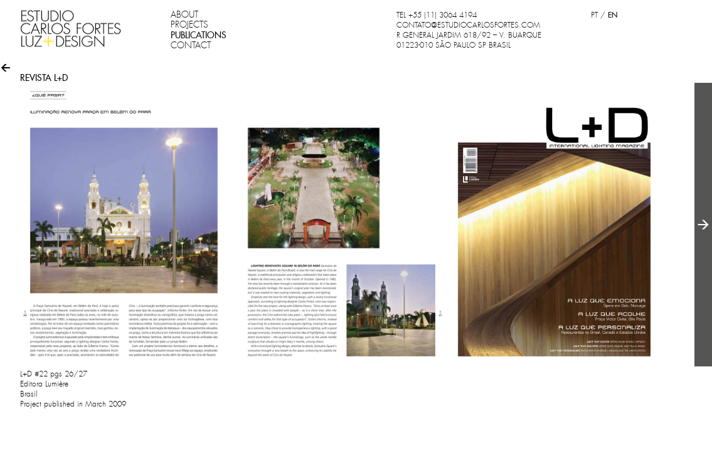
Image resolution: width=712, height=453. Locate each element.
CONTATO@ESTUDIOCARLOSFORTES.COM (468, 25)
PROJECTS (189, 24)
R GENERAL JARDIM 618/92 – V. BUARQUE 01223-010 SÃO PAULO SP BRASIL (468, 40)
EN (612, 14)
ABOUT (184, 14)
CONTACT (191, 45)
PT (594, 15)
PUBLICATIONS (198, 35)
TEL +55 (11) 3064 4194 (436, 15)
